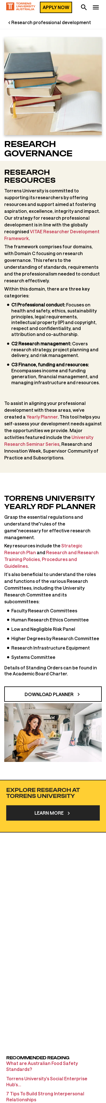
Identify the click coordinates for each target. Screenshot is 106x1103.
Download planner (49, 694)
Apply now (56, 7)
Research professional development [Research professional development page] (51, 22)
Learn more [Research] (49, 833)
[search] (84, 7)
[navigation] (96, 7)
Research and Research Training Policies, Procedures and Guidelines (51, 559)
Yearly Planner (42, 416)
